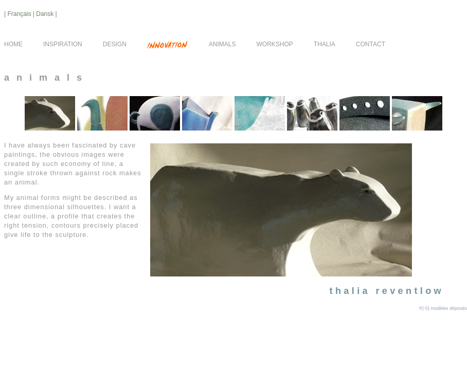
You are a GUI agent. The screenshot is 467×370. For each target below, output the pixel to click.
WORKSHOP (275, 44)
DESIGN (115, 44)
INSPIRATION (62, 44)
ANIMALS (222, 44)
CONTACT (370, 44)
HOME (13, 44)
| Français (18, 13)
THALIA (324, 44)
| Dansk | (45, 13)
